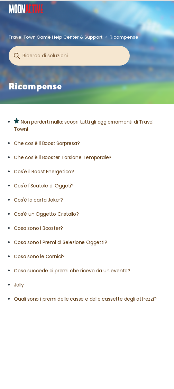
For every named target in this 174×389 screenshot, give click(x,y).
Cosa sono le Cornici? (39, 256)
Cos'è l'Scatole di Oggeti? (44, 185)
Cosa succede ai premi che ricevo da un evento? (72, 270)
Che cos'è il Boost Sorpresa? (47, 143)
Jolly (19, 284)
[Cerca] (69, 56)
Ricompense (124, 37)
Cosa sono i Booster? (38, 228)
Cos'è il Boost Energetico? (44, 171)
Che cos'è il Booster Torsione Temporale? (62, 157)
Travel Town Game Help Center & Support (55, 37)
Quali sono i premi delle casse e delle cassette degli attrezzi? (85, 298)
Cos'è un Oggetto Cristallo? (46, 214)
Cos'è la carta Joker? (38, 199)
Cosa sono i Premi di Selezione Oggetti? (60, 242)
